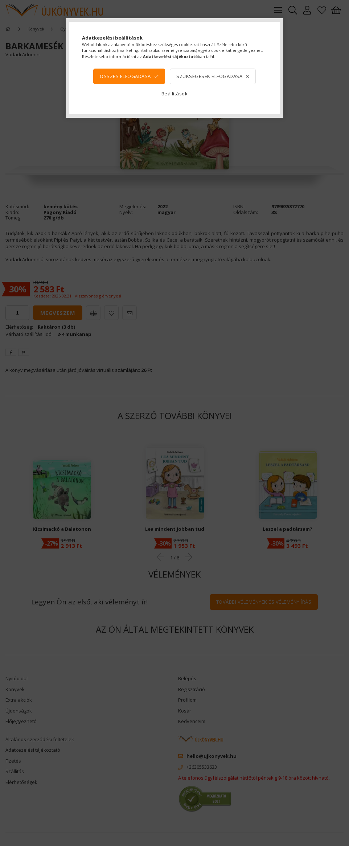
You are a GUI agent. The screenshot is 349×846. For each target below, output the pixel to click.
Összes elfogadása (125, 76)
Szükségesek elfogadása (209, 76)
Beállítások (174, 93)
